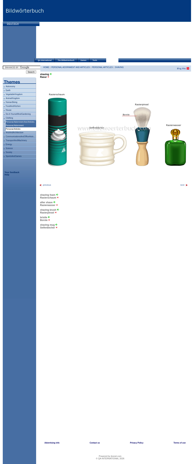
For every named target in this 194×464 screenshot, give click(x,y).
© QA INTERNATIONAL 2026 (110, 458)
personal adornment (15, 125)
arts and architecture (14, 132)
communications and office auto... (20, 136)
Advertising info (51, 443)
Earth (8, 90)
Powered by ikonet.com (110, 456)
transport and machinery (16, 140)
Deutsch (13, 23)
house (8, 110)
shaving (119, 67)
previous (45, 185)
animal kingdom (13, 98)
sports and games (14, 156)
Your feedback (12, 172)
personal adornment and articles (20, 122)
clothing (9, 118)
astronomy (10, 86)
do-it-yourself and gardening (18, 114)
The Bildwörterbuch (66, 60)
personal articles (102, 67)
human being (11, 102)
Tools (95, 60)
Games (83, 60)
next (184, 185)
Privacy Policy (136, 443)
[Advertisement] (105, 29)
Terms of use (179, 443)
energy (9, 144)
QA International (45, 60)
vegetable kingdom (14, 94)
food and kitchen (13, 106)
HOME (46, 67)
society (9, 152)
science (9, 148)
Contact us (95, 443)
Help (7, 174)
